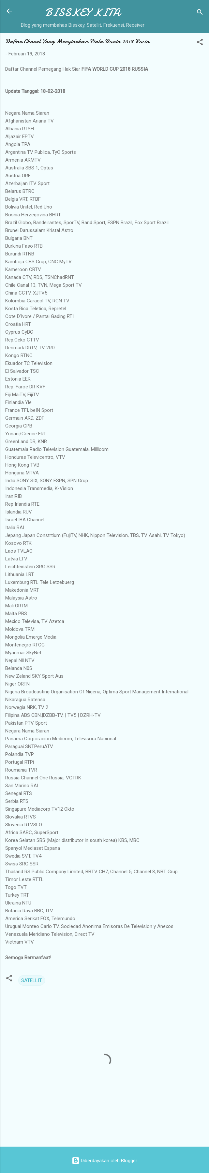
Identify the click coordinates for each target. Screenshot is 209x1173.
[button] (200, 43)
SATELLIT (31, 980)
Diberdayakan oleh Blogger (104, 1161)
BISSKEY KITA (82, 12)
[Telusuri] (200, 13)
